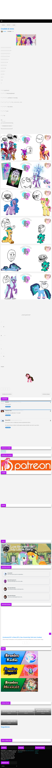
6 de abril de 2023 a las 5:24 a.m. (17, 410)
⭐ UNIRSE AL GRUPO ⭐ (6, 563)
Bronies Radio (3, 452)
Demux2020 (7, 420)
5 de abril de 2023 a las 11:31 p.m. (15, 402)
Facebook (37, 750)
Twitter (36, 751)
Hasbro (7, 759)
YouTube (36, 753)
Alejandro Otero (8, 410)
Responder (8, 406)
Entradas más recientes (7, 394)
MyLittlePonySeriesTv (12, 580)
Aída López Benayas (12, 587)
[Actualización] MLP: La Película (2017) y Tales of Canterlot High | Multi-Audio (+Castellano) (22, 637)
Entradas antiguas (46, 394)
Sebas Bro (20, 751)
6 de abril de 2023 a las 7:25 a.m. (16, 420)
